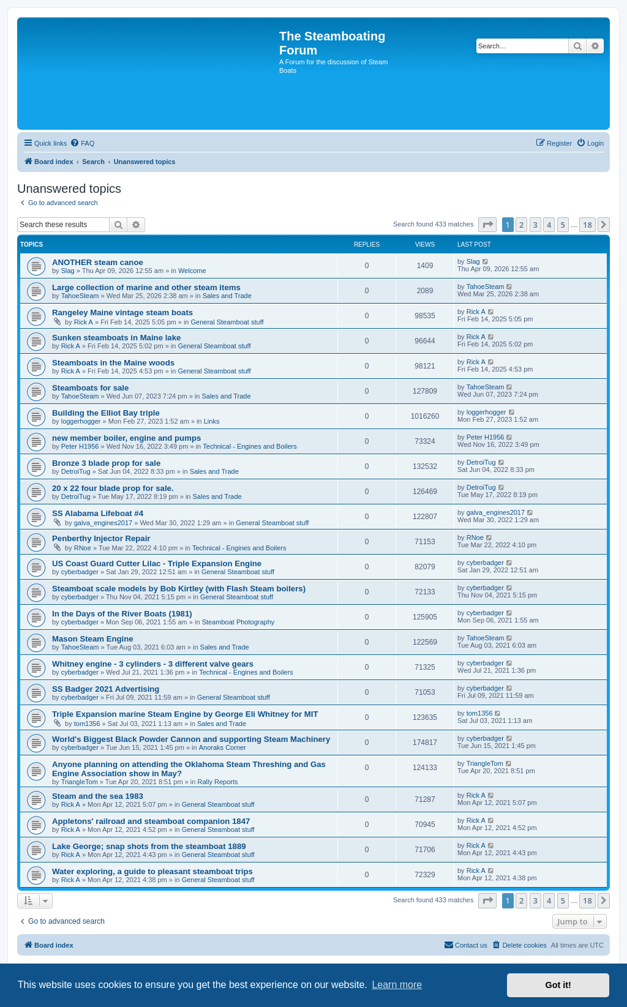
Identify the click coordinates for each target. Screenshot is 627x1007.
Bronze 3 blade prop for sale (106, 463)
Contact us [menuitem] (465, 944)
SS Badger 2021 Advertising (105, 689)
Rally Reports (218, 781)
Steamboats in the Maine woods (113, 362)
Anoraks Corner (222, 747)
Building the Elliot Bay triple (106, 412)
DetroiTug (76, 471)
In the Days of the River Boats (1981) (122, 613)
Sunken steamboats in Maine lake (116, 337)
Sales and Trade (227, 295)
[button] (487, 224)
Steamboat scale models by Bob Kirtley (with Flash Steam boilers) (179, 588)
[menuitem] (82, 143)
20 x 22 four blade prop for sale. (113, 488)
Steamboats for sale (90, 387)
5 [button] (563, 224)
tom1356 (87, 723)
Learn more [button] (397, 984)
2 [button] (521, 224)
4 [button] (549, 224)
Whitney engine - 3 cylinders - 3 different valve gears (152, 663)
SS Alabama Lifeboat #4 (97, 513)
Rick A (83, 322)
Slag (68, 270)
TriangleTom (79, 781)
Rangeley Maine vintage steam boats (122, 312)
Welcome (192, 270)
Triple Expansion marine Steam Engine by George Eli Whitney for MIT (185, 714)
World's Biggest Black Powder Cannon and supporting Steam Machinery (191, 739)
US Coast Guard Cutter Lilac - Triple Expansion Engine (156, 563)
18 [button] (587, 224)
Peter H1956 (80, 446)
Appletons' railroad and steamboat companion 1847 (151, 821)
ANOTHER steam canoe (97, 262)
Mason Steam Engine (92, 638)
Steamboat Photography (238, 622)
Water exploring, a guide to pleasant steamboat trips (152, 871)
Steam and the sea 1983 (97, 796)
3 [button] (535, 224)
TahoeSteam (80, 295)
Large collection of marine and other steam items (146, 287)
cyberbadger (80, 571)
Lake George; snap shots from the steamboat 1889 (149, 846)
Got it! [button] (558, 985)
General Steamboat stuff (227, 322)
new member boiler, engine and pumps (126, 438)
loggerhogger (81, 421)
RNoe (82, 548)
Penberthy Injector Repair (101, 538)
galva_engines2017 (103, 522)
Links (212, 421)
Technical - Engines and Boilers (249, 446)
